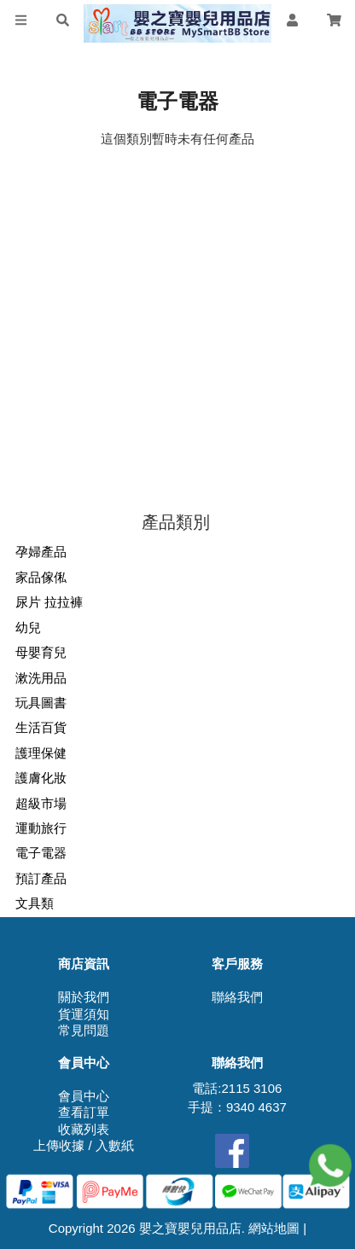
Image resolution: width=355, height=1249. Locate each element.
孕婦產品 (41, 551)
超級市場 (41, 803)
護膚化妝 (41, 777)
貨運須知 (83, 1014)
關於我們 (83, 997)
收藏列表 (83, 1129)
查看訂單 (83, 1112)
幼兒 (28, 627)
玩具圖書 (41, 702)
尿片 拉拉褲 (49, 602)
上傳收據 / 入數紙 (83, 1145)
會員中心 (83, 1096)
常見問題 (83, 1030)
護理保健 (41, 753)
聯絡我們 (237, 997)
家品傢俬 (41, 577)
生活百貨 (41, 727)
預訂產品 (41, 878)
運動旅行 (41, 828)
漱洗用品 (41, 678)
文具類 (34, 903)
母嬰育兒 (41, 652)
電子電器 (41, 852)
